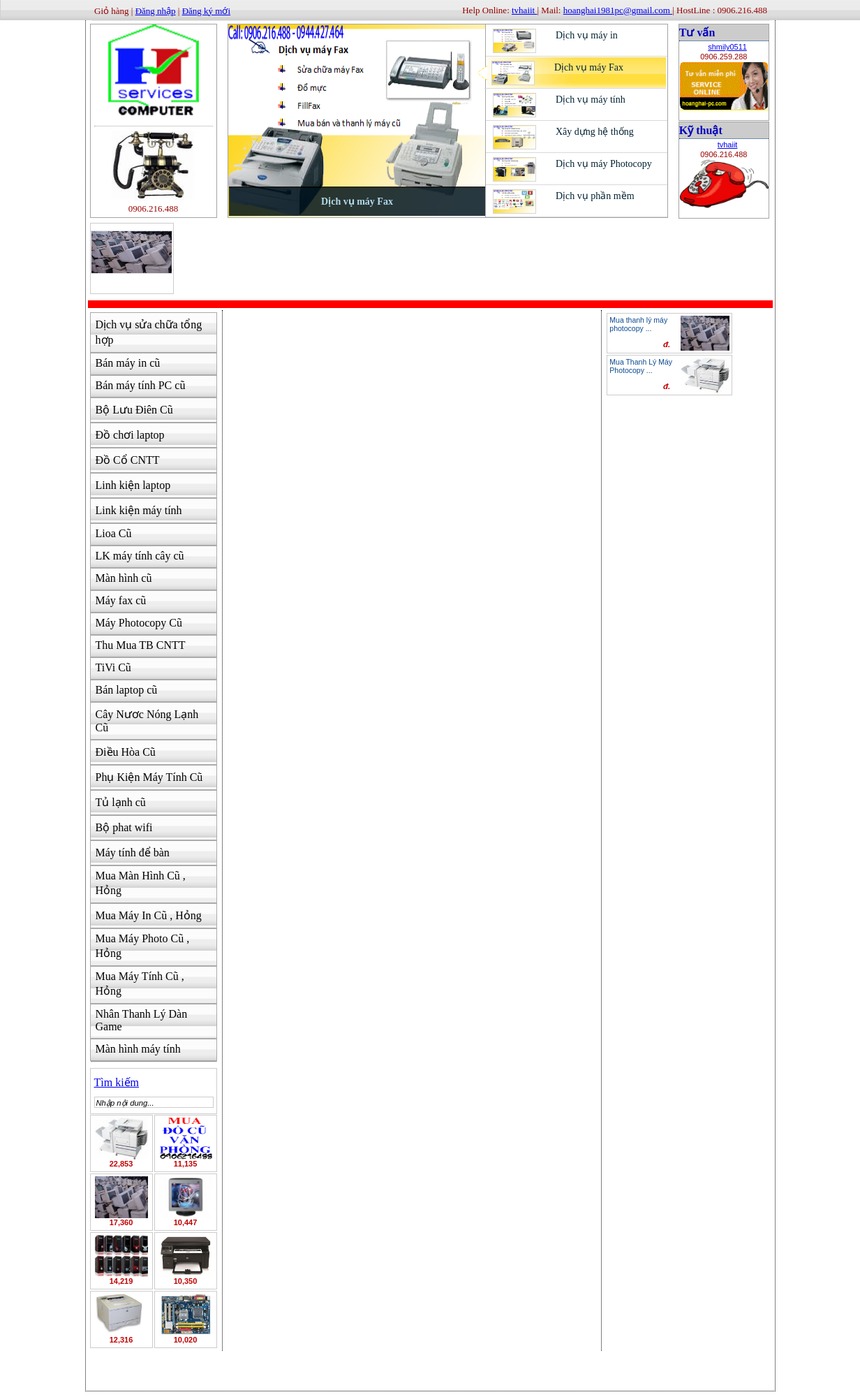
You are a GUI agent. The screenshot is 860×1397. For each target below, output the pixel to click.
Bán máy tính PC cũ (141, 385)
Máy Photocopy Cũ (139, 623)
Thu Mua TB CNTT (141, 645)
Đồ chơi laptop (130, 435)
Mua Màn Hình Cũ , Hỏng (141, 883)
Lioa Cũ (114, 533)
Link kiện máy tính (139, 510)
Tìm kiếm (117, 1082)
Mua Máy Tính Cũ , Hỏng (140, 983)
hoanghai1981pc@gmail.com (617, 10)
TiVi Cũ (113, 667)
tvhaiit (728, 144)
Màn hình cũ (124, 578)
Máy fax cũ (121, 600)
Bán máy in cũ (128, 363)
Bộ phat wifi (124, 827)
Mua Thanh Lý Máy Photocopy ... (640, 366)
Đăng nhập (155, 11)
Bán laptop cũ (127, 690)
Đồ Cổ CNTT (128, 460)
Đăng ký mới (206, 11)
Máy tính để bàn (133, 852)
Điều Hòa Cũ (126, 752)
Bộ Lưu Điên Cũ (134, 410)
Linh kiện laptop (133, 485)
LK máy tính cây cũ (140, 556)
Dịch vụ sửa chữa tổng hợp (149, 332)
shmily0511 (727, 47)
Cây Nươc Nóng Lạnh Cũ (147, 720)
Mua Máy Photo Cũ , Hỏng (143, 945)
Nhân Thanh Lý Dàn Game (142, 1020)
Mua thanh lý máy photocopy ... (638, 324)
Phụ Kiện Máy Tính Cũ (149, 777)
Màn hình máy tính (138, 1049)
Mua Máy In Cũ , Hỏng (149, 915)
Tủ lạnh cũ (121, 802)
